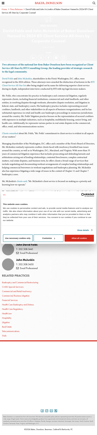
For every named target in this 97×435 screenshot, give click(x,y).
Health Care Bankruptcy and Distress (18, 304)
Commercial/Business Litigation (15, 295)
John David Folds (27, 244)
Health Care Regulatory (12, 309)
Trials (4, 335)
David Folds (7, 78)
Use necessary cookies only (17, 238)
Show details (83, 230)
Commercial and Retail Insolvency (16, 291)
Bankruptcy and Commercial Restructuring (20, 282)
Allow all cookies (79, 238)
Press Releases (16, 9)
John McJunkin (25, 78)
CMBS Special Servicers (13, 286)
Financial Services (10, 300)
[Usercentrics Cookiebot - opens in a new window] (83, 195)
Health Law (7, 313)
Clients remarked (10, 133)
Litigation (6, 322)
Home (4, 9)
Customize (48, 238)
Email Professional (27, 253)
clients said (22, 181)
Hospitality (6, 317)
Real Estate (7, 326)
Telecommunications (10, 331)
